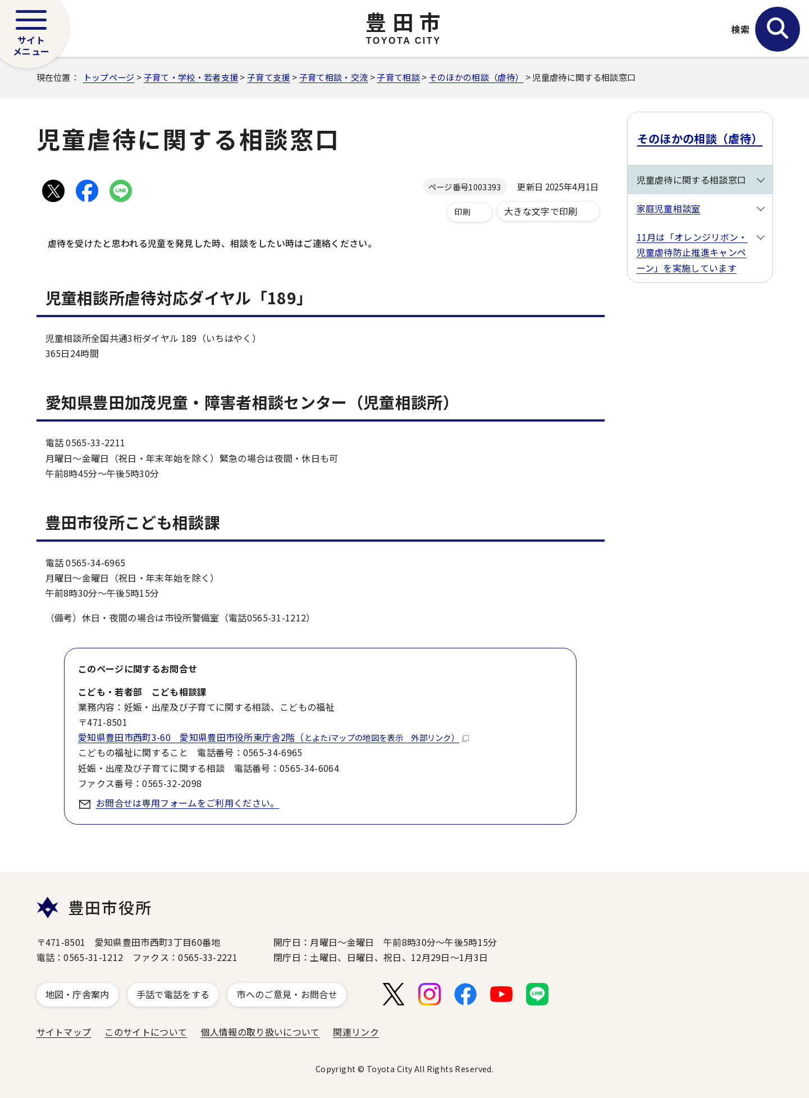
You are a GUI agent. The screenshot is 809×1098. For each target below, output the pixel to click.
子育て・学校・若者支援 (191, 77)
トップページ (109, 77)
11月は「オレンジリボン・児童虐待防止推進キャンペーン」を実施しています (692, 252)
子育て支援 (268, 77)
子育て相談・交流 (333, 77)
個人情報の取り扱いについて (259, 1031)
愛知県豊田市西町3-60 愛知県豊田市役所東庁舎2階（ (273, 737)
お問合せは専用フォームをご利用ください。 (187, 802)
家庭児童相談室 (669, 208)
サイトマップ (64, 1031)
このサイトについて (145, 1031)
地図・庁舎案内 (77, 994)
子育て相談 (398, 77)
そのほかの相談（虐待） (476, 77)
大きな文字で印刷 (541, 211)
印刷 (462, 211)
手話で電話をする (173, 994)
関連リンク (356, 1031)
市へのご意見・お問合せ (286, 994)
